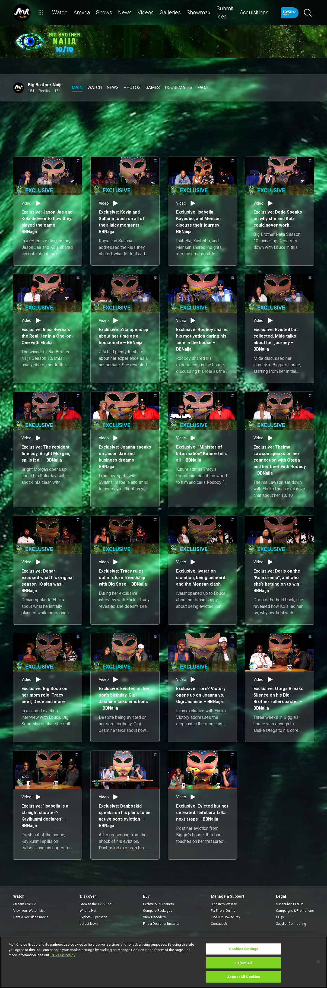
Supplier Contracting (291, 924)
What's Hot (88, 911)
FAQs (280, 917)
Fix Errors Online (223, 911)
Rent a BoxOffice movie (30, 917)
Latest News (89, 924)
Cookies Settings (243, 949)
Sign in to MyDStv (224, 904)
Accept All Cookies (243, 977)
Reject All (243, 963)
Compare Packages (157, 911)
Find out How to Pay (225, 917)
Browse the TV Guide (95, 904)
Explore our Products (158, 904)
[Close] (318, 962)
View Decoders (154, 917)
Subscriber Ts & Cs (290, 904)
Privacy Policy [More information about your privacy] (62, 955)
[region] (163, 962)
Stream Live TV (24, 904)
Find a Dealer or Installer (161, 924)
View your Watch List (29, 911)
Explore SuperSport (93, 917)
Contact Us (219, 924)
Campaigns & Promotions (295, 911)
